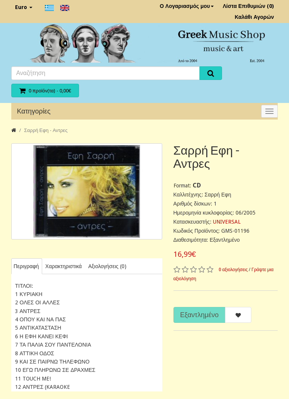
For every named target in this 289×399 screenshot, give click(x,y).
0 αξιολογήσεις (233, 269)
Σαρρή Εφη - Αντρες (45, 130)
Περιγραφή (26, 266)
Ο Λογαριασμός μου (187, 6)
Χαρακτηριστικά (63, 266)
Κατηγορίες (33, 111)
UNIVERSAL (226, 222)
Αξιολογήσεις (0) (107, 266)
